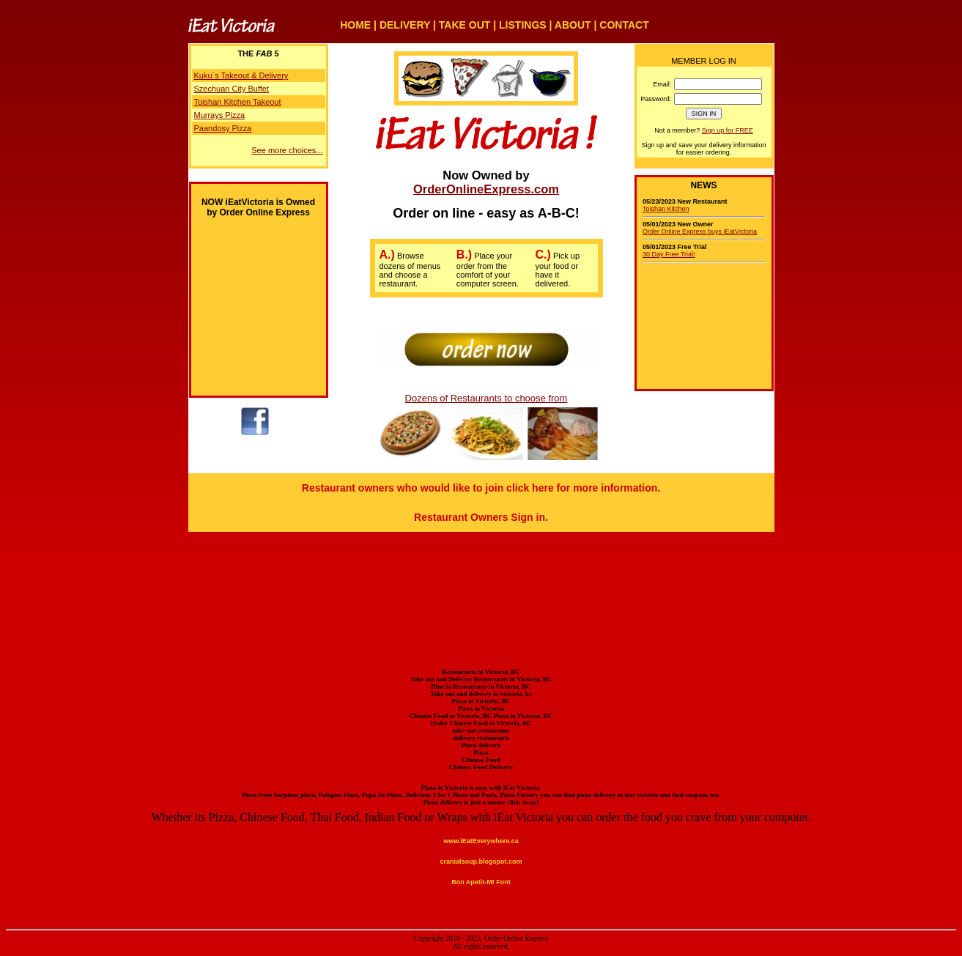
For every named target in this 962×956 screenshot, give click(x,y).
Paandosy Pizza (223, 128)
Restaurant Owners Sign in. (481, 517)
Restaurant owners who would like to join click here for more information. (481, 488)
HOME (355, 25)
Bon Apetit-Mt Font (481, 882)
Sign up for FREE (727, 130)
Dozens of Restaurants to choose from (486, 398)
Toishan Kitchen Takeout (237, 101)
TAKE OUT (465, 25)
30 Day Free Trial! (669, 254)
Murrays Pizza (219, 115)
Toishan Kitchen (666, 208)
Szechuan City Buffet (232, 88)
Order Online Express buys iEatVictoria (700, 231)
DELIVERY (405, 25)
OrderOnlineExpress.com (486, 189)
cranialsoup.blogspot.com (481, 861)
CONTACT (623, 25)
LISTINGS (523, 25)
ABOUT (573, 25)
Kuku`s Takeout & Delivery (241, 75)
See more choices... (286, 150)
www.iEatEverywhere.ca (481, 841)
